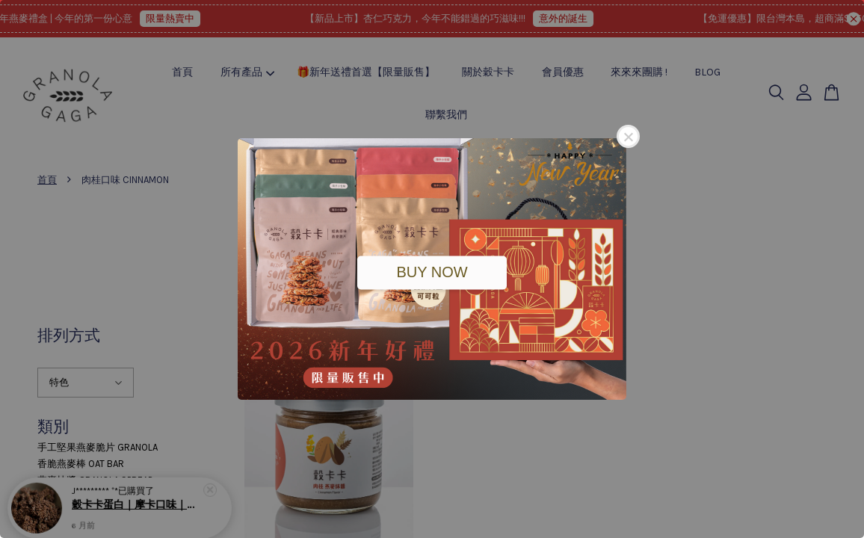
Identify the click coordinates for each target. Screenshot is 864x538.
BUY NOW (431, 272)
